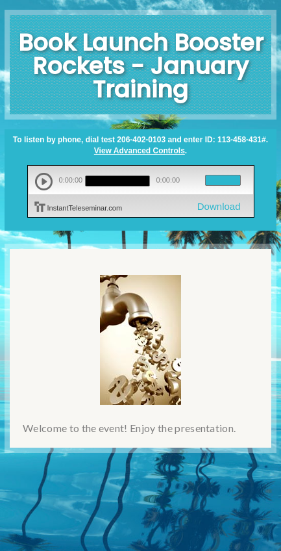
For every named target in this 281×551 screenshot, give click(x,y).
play (44, 181)
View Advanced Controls (139, 150)
